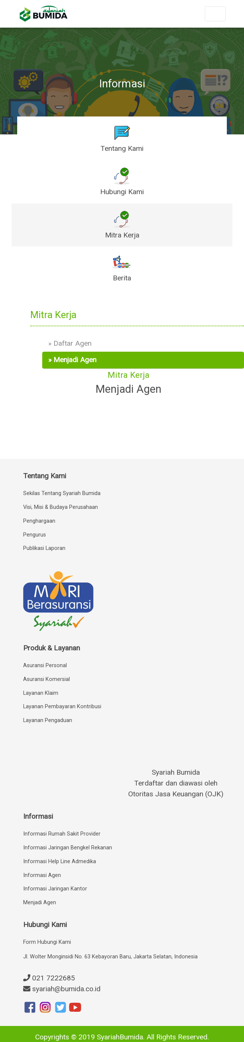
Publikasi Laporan (44, 548)
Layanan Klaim (40, 693)
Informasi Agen (42, 875)
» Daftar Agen (70, 343)
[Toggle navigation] (215, 13)
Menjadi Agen (39, 902)
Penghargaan (39, 521)
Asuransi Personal (45, 665)
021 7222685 (49, 978)
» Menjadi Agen (72, 359)
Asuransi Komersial (46, 679)
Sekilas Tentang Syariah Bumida (62, 493)
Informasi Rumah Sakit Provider (62, 834)
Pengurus (34, 535)
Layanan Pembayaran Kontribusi (62, 706)
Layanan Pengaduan (47, 720)
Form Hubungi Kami (47, 942)
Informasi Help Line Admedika (59, 861)
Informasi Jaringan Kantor (55, 889)
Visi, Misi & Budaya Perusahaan (60, 507)
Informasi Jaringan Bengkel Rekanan (67, 848)
